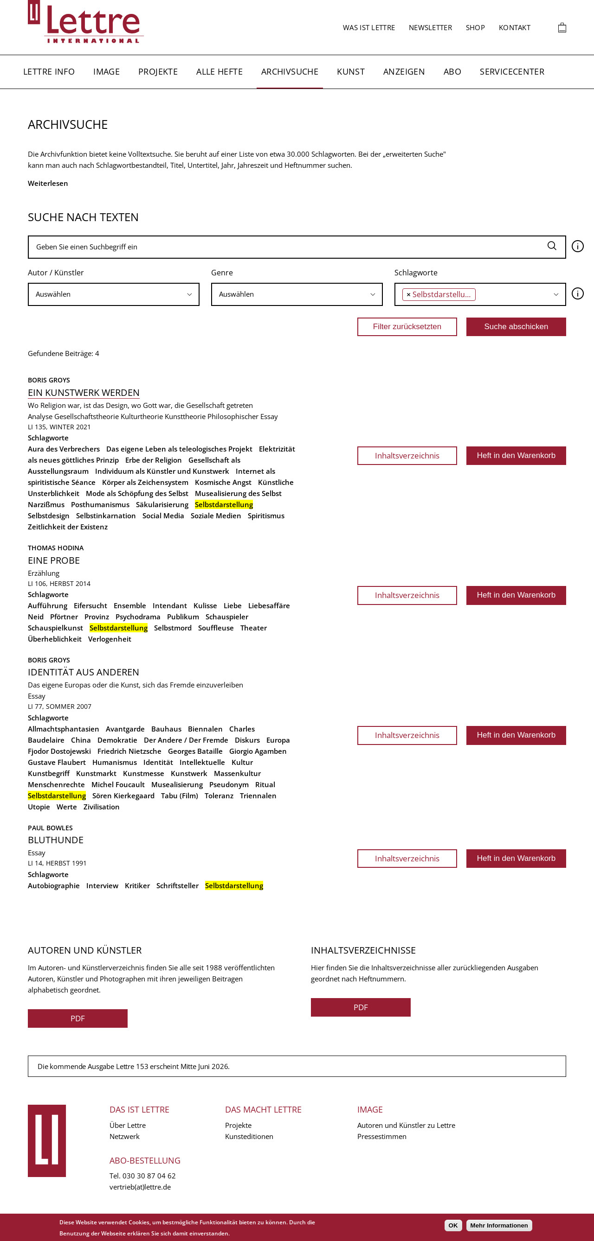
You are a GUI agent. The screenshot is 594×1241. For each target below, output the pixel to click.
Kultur (242, 762)
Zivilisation (102, 806)
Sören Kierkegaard (123, 795)
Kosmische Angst (223, 482)
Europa (278, 740)
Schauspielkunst (55, 627)
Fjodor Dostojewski (59, 751)
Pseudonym (229, 784)
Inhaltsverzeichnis (407, 455)
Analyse (40, 416)
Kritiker (137, 885)
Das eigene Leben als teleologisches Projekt (179, 448)
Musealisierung (177, 784)
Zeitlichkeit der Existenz (68, 526)
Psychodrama (138, 616)
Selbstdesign (49, 515)
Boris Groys (49, 379)
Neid (36, 616)
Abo (452, 71)
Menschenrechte (56, 784)
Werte (67, 806)
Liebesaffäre (269, 605)
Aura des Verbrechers (64, 448)
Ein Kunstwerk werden (84, 392)
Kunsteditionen (249, 1136)
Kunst (351, 71)
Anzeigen (404, 71)
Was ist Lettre (369, 27)
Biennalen (205, 728)
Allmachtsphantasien (63, 728)
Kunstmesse (143, 773)
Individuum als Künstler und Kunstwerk (162, 471)
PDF (78, 1018)
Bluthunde (56, 840)
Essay (36, 695)
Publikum (183, 616)
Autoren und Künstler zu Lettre (406, 1125)
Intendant (170, 605)
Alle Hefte (219, 71)
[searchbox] (114, 294)
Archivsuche (289, 71)
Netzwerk (125, 1136)
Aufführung (47, 605)
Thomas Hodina (56, 547)
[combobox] (114, 294)
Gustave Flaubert (57, 762)
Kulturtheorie (142, 416)
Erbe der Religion (153, 460)
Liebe (233, 605)
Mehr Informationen (499, 1225)
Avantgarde (125, 728)
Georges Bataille (195, 751)
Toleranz (219, 795)
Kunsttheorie (185, 416)
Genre (222, 272)
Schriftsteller (177, 885)
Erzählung (43, 573)
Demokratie (117, 740)
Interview (102, 885)
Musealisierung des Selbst (238, 493)
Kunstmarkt (96, 773)
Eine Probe (54, 560)
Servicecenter (512, 71)
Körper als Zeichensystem (145, 482)
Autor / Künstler (56, 272)
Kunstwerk (189, 773)
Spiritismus (266, 515)
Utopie (39, 806)
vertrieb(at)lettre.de (140, 1186)
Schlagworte (416, 272)
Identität (158, 762)
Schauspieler (227, 616)
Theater (253, 627)
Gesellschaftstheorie (86, 416)
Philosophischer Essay (242, 416)
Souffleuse (216, 627)
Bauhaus (166, 728)
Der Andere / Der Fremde (186, 740)
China (81, 740)
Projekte (158, 71)
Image (106, 71)
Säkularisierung (162, 504)
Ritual (265, 784)
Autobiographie (54, 885)
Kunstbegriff (49, 773)
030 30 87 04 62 (149, 1175)
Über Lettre (128, 1125)
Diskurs (247, 740)
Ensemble (130, 605)
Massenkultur (237, 773)
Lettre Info (49, 71)
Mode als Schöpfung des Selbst (137, 493)
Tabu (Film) (179, 795)
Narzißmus (46, 504)
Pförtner (64, 616)
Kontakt (514, 27)
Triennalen (258, 795)
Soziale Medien (216, 515)
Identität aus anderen (83, 672)
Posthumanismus (100, 504)
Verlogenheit (109, 638)
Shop (475, 27)
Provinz (96, 616)
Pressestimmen (382, 1136)
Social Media (163, 515)
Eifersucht (90, 605)
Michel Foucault (118, 784)
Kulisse (205, 605)
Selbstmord (173, 627)
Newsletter (430, 27)
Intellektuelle (202, 762)
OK (453, 1225)
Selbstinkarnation (106, 515)
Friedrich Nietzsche (129, 751)
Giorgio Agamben (258, 751)
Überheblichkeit (55, 638)
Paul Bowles (50, 827)
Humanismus (114, 762)
